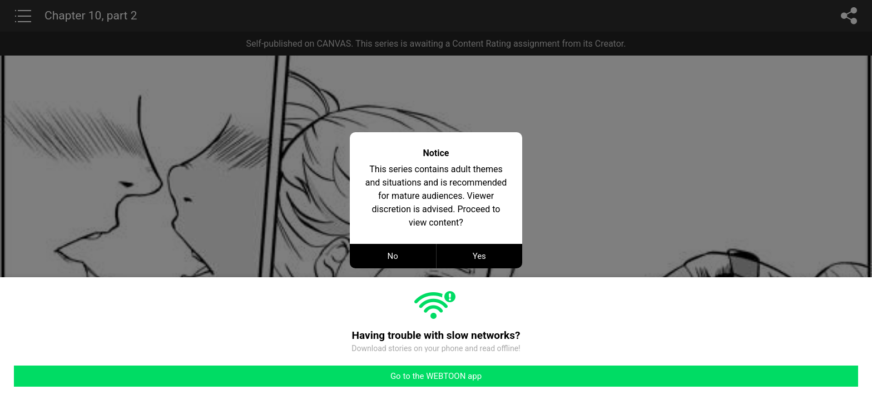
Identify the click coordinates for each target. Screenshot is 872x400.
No (393, 256)
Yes (479, 256)
